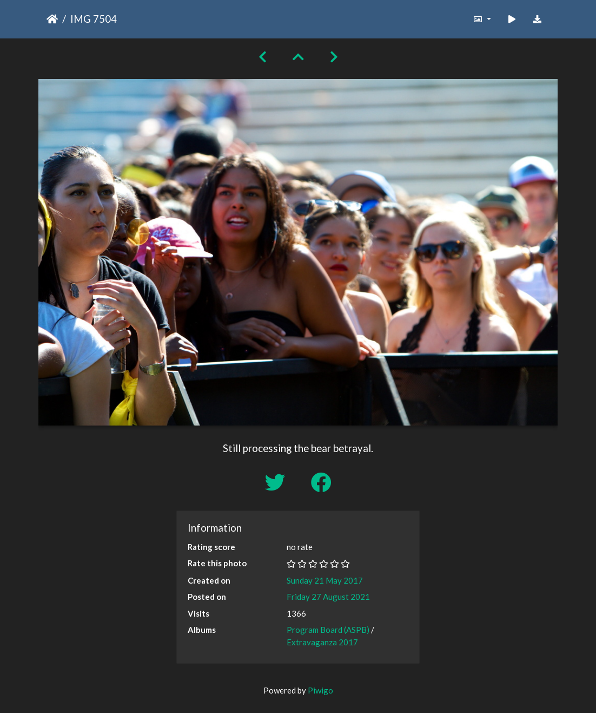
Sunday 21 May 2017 (325, 580)
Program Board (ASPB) (328, 629)
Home (52, 19)
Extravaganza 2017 (322, 642)
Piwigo (320, 690)
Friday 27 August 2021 (328, 596)
